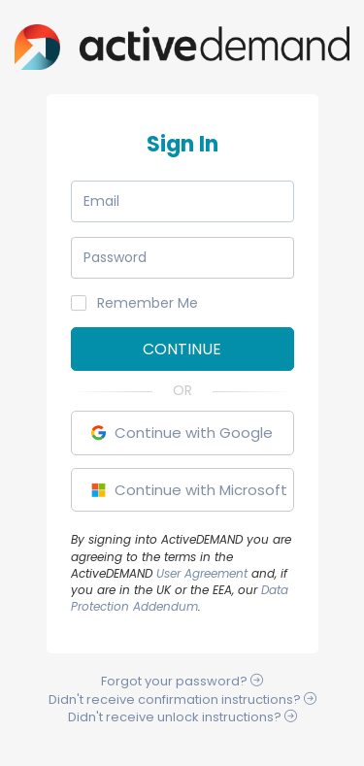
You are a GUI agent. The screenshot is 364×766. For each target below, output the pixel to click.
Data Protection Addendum (179, 598)
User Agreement (202, 573)
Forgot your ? (182, 681)
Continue (182, 349)
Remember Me (134, 303)
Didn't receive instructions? (182, 699)
